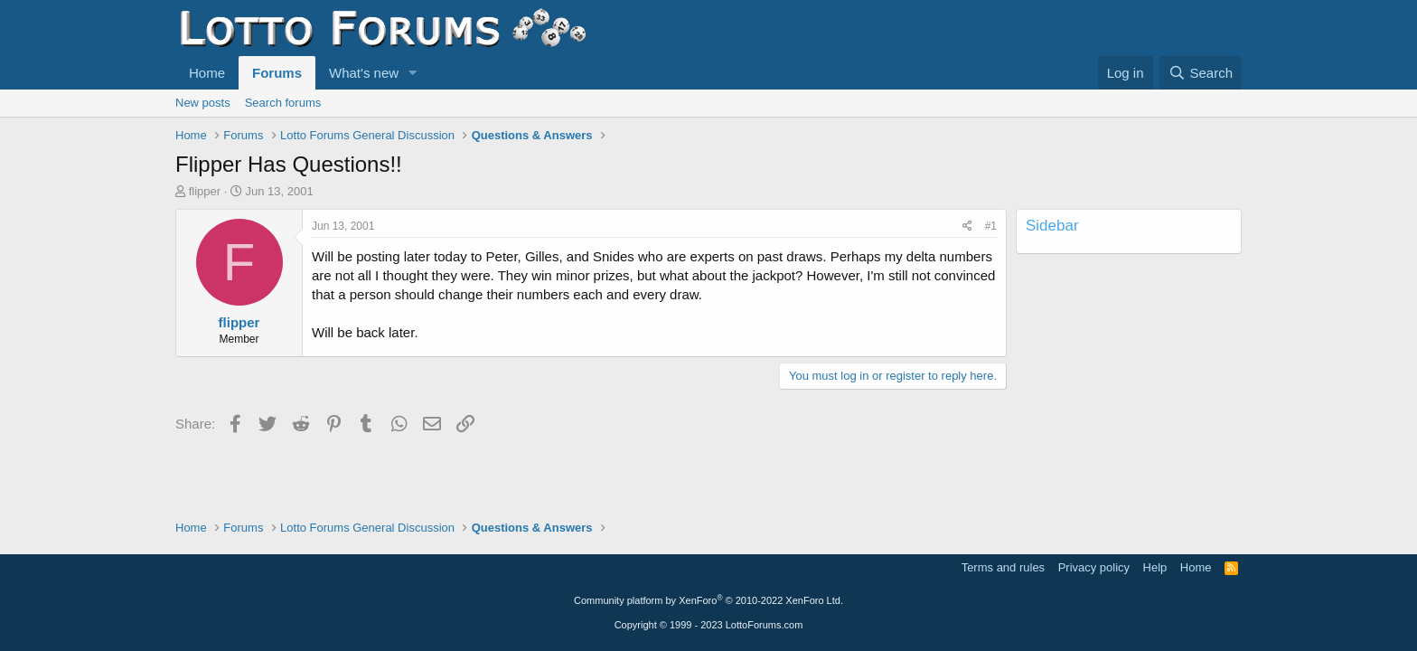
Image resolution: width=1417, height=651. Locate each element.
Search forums (283, 102)
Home (207, 72)
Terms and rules (1003, 567)
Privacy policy (1094, 567)
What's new (364, 72)
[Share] (967, 226)
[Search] (1200, 73)
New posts (202, 102)
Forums (277, 72)
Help (1155, 567)
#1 (991, 226)
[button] (413, 73)
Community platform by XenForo (708, 600)
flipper (205, 191)
